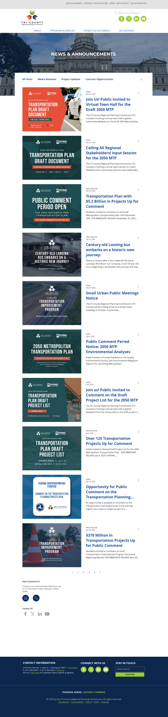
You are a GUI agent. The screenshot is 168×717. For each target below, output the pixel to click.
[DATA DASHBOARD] (73, 3)
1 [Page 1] (72, 572)
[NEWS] (112, 3)
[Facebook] (122, 19)
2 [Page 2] (77, 572)
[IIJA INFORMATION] (138, 3)
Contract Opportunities (99, 79)
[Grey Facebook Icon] (25, 614)
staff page (35, 672)
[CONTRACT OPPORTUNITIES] (96, 3)
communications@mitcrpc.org (47, 586)
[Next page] (100, 572)
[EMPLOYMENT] (122, 3)
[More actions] (139, 92)
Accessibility (77, 702)
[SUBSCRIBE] (130, 674)
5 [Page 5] (94, 572)
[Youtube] (144, 19)
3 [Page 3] (83, 572)
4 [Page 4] (89, 572)
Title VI (88, 702)
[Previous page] (67, 572)
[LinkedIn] (136, 19)
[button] (62, 30)
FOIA (96, 702)
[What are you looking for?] (129, 12)
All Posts (27, 79)
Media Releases (47, 79)
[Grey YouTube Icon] (47, 614)
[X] (129, 19)
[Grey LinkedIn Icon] (40, 614)
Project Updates (70, 79)
